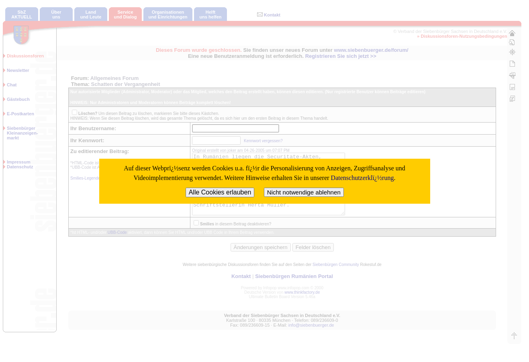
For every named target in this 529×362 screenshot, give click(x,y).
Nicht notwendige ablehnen (304, 192)
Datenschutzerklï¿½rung (362, 177)
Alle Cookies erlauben (220, 192)
